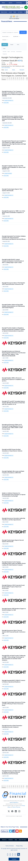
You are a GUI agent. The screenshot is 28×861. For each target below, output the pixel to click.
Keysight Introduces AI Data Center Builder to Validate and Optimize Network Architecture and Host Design (13, 772)
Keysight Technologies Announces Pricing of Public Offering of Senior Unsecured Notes (13, 704)
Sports (10, 2)
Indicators (4, 39)
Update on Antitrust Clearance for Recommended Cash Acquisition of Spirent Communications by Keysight (13, 494)
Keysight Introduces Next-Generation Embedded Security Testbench (12, 726)
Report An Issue (22, 839)
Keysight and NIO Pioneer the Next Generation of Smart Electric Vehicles (12, 450)
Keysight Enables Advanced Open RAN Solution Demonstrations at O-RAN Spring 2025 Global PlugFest (13, 306)
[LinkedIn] (15, 811)
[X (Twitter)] (8, 811)
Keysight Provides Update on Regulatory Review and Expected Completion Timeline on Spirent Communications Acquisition (13, 329)
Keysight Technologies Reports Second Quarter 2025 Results (13, 540)
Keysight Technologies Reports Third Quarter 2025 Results (12, 189)
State (15, 12)
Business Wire (6, 102)
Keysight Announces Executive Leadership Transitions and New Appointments (13, 519)
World (25, 12)
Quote (6, 70)
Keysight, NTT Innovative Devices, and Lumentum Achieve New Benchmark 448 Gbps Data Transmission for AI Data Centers (14, 749)
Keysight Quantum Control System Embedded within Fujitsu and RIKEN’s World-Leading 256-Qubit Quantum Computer (14, 563)
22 (26, 78)
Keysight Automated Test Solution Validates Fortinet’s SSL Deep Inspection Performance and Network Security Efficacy (14, 238)
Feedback (14, 859)
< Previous (4, 78)
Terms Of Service (16, 807)
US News (20, 12)
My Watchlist (15, 36)
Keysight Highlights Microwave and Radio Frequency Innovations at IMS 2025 (13, 472)
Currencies (13, 51)
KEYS (20, 60)
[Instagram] (19, 811)
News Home (4, 12)
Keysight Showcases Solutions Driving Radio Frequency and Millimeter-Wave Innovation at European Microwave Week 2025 (13, 118)
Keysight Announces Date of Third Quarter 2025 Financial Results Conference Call (13, 283)
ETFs (18, 44)
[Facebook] (12, 811)
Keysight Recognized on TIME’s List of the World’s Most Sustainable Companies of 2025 (13, 212)
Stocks (11, 44)
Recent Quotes (5, 36)
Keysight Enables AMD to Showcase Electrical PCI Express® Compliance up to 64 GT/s (13, 379)
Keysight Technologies (8, 173)
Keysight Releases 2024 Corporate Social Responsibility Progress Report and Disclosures (13, 587)
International (18, 51)
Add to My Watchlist (5, 67)
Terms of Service (9, 845)
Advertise (11, 839)
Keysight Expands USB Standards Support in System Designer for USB (14, 609)
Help (16, 839)
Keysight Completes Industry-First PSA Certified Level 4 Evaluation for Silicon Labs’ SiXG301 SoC (14, 167)
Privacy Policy (19, 845)
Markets (4, 44)
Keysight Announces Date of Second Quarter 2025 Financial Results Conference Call (13, 632)
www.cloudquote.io (14, 802)
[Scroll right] (27, 2)
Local (10, 12)
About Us (4, 839)
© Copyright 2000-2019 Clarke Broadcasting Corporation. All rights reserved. (14, 849)
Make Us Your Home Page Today (10, 827)
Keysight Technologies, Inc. (9, 100)
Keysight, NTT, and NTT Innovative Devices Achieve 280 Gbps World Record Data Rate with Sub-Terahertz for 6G (13, 403)
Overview (4, 51)
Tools (4, 48)
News (3, 2)
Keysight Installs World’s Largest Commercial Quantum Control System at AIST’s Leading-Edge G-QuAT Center (13, 261)
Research (22, 70)
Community (19, 2)
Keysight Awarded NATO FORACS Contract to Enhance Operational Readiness (13, 681)
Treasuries (5, 53)
